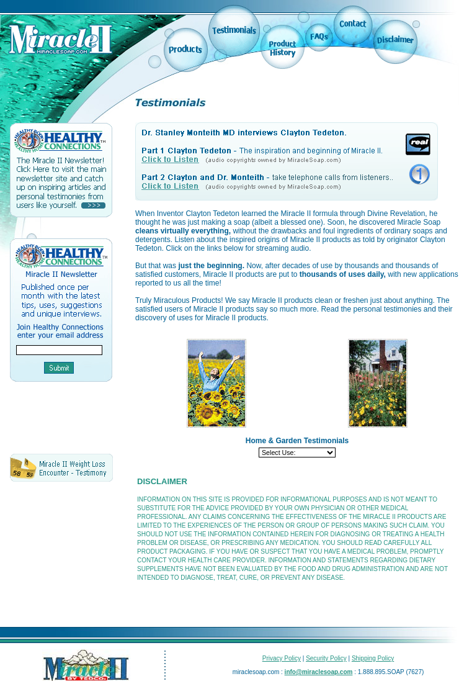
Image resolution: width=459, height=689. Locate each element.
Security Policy (326, 658)
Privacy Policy (281, 658)
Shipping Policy (373, 658)
